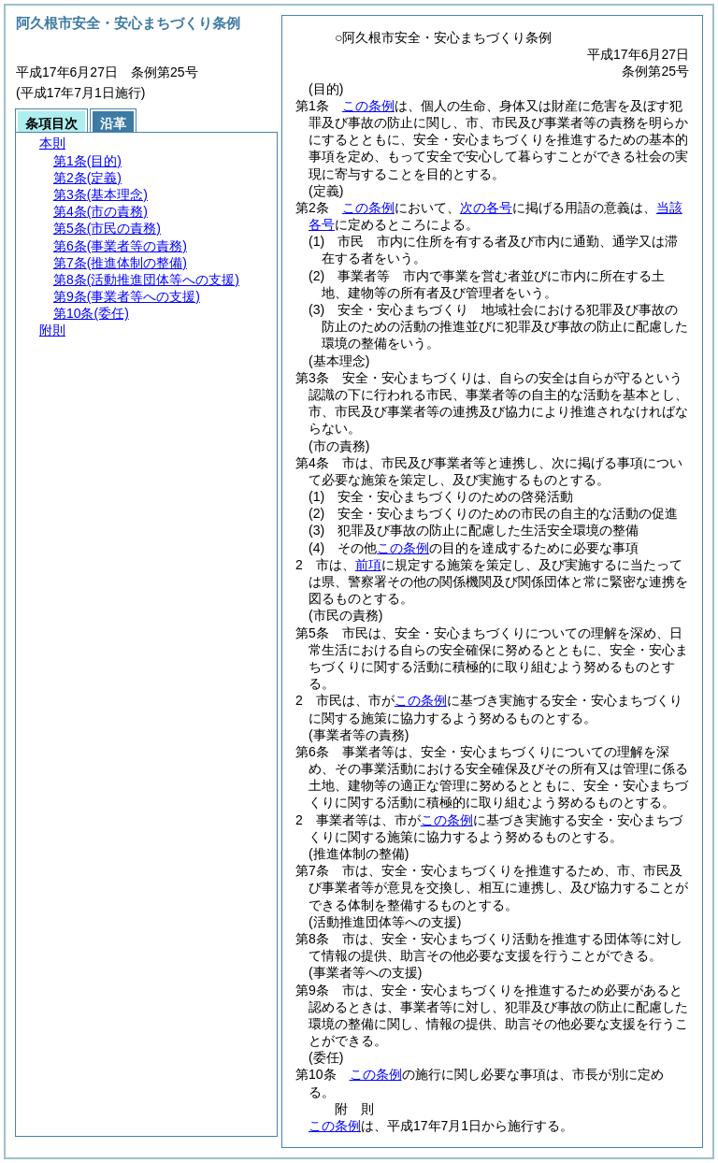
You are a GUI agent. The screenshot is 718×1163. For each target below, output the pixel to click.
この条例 (368, 105)
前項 (368, 564)
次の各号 (486, 207)
